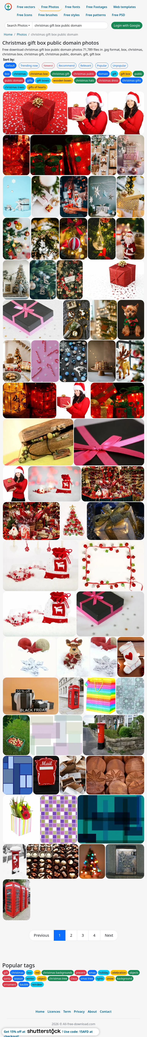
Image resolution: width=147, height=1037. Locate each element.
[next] (109, 935)
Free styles (72, 15)
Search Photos (17, 25)
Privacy (79, 1011)
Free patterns (96, 15)
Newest (48, 65)
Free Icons (24, 15)
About (92, 1011)
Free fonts (72, 7)
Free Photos (50, 7)
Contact (106, 1011)
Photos (22, 34)
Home (8, 34)
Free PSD (118, 15)
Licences (53, 1011)
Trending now (29, 65)
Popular (102, 65)
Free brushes (48, 15)
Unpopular (119, 65)
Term (67, 1011)
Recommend (67, 65)
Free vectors (26, 7)
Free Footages (96, 7)
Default (10, 65)
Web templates (124, 7)
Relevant (85, 65)
